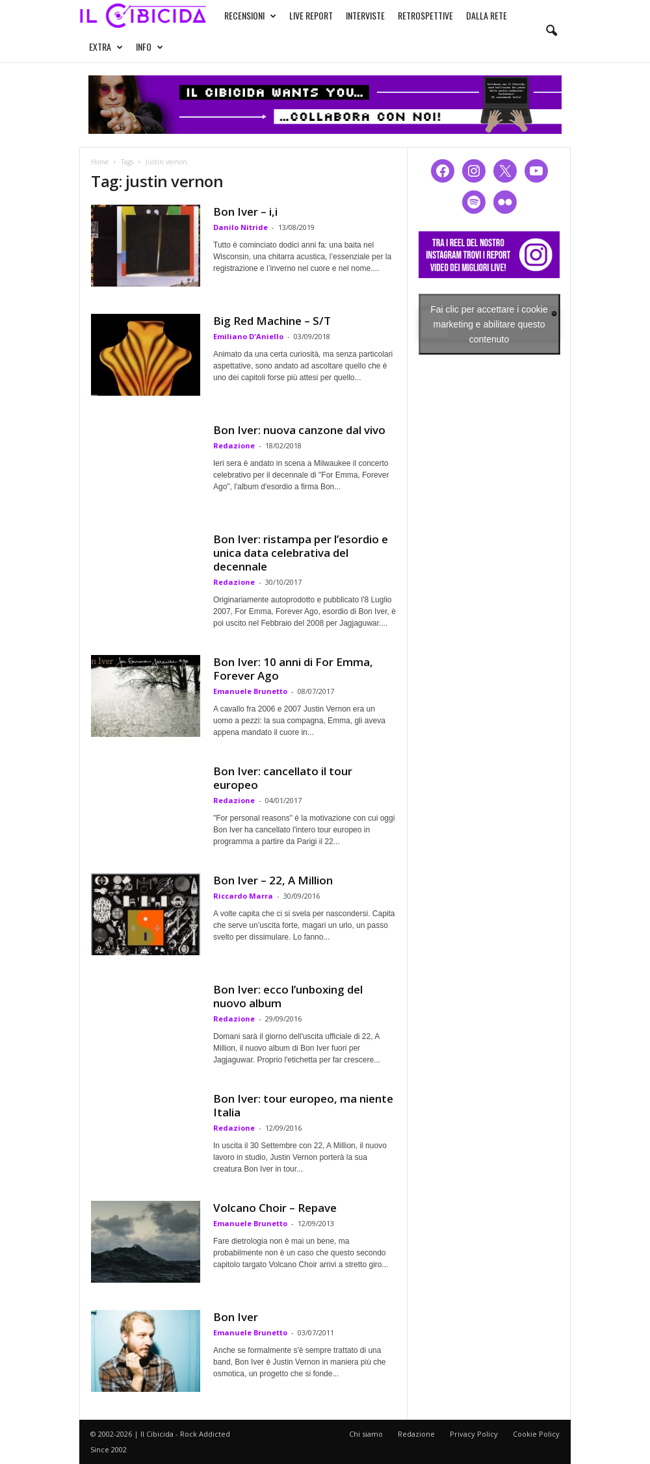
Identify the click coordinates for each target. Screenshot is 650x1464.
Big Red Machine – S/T (272, 320)
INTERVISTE (365, 15)
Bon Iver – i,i (245, 211)
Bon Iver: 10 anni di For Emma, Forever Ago (293, 668)
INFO (149, 46)
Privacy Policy (474, 1434)
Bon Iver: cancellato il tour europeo (282, 778)
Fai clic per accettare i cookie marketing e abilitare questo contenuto (489, 323)
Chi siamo (366, 1434)
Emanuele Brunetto (250, 691)
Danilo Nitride (240, 227)
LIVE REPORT (311, 15)
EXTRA (106, 46)
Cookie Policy (536, 1434)
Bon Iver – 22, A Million (273, 880)
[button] (551, 31)
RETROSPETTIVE (425, 15)
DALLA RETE (486, 15)
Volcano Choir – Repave (275, 1207)
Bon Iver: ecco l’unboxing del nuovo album (288, 996)
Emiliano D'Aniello (248, 336)
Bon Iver (235, 1316)
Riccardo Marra (243, 896)
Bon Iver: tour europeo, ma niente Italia (303, 1105)
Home (100, 161)
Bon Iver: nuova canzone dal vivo (299, 429)
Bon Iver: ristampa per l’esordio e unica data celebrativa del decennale (300, 553)
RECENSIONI (250, 15)
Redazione (234, 445)
